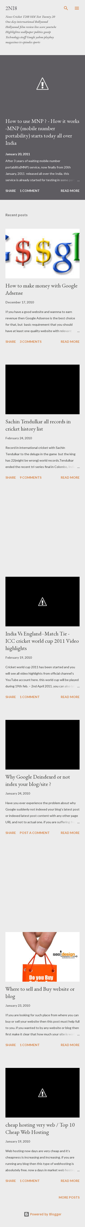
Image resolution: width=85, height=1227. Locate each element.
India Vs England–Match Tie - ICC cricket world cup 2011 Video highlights (42, 641)
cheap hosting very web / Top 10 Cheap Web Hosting (40, 1128)
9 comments (30, 477)
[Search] (66, 8)
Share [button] (10, 191)
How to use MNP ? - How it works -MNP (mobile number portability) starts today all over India (42, 131)
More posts (69, 1197)
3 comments (30, 341)
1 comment (30, 191)
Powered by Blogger (42, 1214)
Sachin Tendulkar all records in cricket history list (38, 425)
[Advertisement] (42, 528)
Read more (70, 191)
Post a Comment (35, 833)
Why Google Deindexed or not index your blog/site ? (37, 780)
